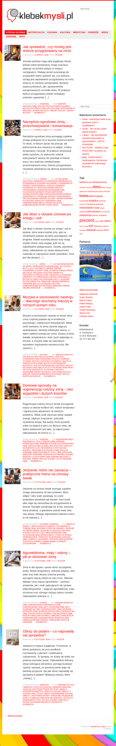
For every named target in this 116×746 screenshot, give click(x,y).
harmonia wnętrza (61, 687)
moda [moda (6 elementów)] (96, 207)
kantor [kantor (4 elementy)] (101, 191)
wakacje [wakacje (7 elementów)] (91, 229)
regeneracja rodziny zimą (45, 450)
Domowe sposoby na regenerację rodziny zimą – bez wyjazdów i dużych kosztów (48, 389)
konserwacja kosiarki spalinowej (40, 183)
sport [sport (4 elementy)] (81, 226)
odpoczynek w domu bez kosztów (45, 446)
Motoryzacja (36, 32)
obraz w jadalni (52, 691)
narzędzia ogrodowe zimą (51, 190)
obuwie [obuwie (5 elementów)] (82, 212)
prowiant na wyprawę (49, 537)
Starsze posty (13, 716)
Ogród (43, 179)
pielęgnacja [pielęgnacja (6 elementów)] (85, 215)
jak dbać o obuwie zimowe (48, 268)
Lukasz (85, 135)
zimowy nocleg (58, 111)
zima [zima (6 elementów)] (105, 230)
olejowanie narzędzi (33, 192)
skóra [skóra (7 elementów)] (107, 220)
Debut (103, 727)
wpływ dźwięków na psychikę (46, 374)
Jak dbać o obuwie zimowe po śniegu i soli (47, 216)
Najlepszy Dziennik (88, 294)
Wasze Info (84, 313)
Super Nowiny (86, 297)
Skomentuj (39, 113)
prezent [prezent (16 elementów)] (86, 220)
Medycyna (79, 32)
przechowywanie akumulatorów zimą (43, 193)
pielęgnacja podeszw (60, 275)
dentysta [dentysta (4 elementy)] (89, 187)
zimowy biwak (49, 541)
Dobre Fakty (85, 307)
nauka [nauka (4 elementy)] (102, 208)
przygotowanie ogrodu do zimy (39, 198)
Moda (105, 32)
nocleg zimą (53, 108)
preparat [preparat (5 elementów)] (102, 215)
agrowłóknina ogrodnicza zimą (44, 605)
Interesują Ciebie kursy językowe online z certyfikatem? (96, 122)
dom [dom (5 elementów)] (103, 187)
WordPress (95, 727)
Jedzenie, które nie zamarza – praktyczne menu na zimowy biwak (47, 474)
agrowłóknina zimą (33, 607)
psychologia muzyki (33, 370)
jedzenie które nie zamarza (50, 528)
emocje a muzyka (64, 355)
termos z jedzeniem (38, 539)
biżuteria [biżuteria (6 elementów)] (97, 182)
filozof (59, 55)
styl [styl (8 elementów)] (91, 225)
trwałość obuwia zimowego (55, 281)
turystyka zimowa (32, 541)
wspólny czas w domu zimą (36, 457)
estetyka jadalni (42, 687)
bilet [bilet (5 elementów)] (90, 182)
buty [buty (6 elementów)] (104, 182)
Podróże (93, 32)
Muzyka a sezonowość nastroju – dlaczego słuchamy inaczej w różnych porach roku (48, 301)
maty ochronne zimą (54, 607)
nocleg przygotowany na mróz (54, 106)
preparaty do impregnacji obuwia (40, 277)
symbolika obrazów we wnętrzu (46, 698)
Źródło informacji (87, 310)
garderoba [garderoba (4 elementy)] (83, 191)
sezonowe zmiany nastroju (37, 372)
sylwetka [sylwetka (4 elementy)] (82, 230)
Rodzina (44, 439)
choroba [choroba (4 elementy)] (82, 187)
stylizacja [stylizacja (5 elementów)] (97, 226)
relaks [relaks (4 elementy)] (97, 221)
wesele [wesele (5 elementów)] (100, 230)
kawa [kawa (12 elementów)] (83, 196)
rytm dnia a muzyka (54, 370)
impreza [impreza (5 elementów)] (91, 191)
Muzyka (44, 355)
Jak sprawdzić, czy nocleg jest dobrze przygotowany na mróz (47, 49)
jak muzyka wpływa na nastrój (38, 357)
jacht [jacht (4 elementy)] (97, 191)
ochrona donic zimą (51, 609)
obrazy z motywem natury (36, 696)
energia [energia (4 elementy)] (108, 187)
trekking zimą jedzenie (61, 539)
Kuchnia (52, 32)
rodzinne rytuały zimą (49, 452)
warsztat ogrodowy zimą (48, 201)
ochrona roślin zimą (49, 611)
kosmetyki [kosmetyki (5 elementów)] (84, 201)
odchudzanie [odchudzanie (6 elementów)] (93, 211)
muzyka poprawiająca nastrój (49, 365)
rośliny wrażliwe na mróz (36, 616)
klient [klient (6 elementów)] (91, 196)
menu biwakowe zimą (56, 533)
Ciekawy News (86, 316)
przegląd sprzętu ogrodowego (54, 196)
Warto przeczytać (88, 290)
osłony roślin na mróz (40, 614)
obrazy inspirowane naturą (58, 694)
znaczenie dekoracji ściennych (46, 702)
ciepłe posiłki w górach (43, 526)
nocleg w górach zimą (34, 108)
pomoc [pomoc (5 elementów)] (95, 215)
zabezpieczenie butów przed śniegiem (42, 286)
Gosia (85, 128)
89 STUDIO (87, 147)
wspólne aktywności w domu (58, 454)
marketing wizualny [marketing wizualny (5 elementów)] (94, 204)
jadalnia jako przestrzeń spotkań (40, 689)
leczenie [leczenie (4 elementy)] (82, 204)
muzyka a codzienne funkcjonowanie (43, 358)
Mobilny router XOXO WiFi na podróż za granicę (95, 150)
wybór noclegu (41, 111)
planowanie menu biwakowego (38, 535)
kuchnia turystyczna (34, 533)
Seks (22, 36)
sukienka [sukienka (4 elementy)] (105, 226)
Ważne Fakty (85, 300)
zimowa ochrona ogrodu (35, 620)
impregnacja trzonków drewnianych (53, 181)
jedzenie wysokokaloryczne (55, 531)
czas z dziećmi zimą (45, 441)
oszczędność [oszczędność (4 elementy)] (105, 212)
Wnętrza (44, 685)
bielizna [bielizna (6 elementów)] (83, 182)
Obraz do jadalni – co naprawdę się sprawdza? (48, 633)
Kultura (65, 32)
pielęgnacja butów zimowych (48, 273)
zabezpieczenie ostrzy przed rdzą (40, 205)
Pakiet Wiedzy (86, 303)
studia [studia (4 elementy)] (86, 226)
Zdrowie (11, 36)
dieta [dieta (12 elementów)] (97, 187)
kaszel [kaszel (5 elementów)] (107, 191)
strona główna (15, 32)
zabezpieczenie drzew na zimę (54, 618)
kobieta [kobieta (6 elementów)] (99, 196)
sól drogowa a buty (49, 279)
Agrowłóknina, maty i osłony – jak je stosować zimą (47, 555)
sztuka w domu (49, 700)
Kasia (84, 119)
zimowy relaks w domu (43, 459)
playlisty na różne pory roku (58, 368)
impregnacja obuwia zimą (45, 266)
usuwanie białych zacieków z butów (41, 284)
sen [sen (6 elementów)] (102, 221)
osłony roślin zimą (62, 614)
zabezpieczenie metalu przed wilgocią (42, 203)
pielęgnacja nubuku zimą (35, 275)
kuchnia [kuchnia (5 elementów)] (102, 201)
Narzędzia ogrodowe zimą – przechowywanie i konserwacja (47, 124)
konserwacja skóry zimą (35, 271)
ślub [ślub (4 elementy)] (80, 234)
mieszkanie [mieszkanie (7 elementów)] (86, 207)
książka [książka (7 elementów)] (93, 200)
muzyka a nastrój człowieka (46, 361)
